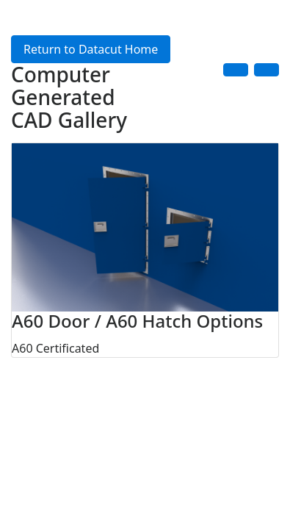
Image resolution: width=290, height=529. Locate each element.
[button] (235, 69)
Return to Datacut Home (90, 49)
